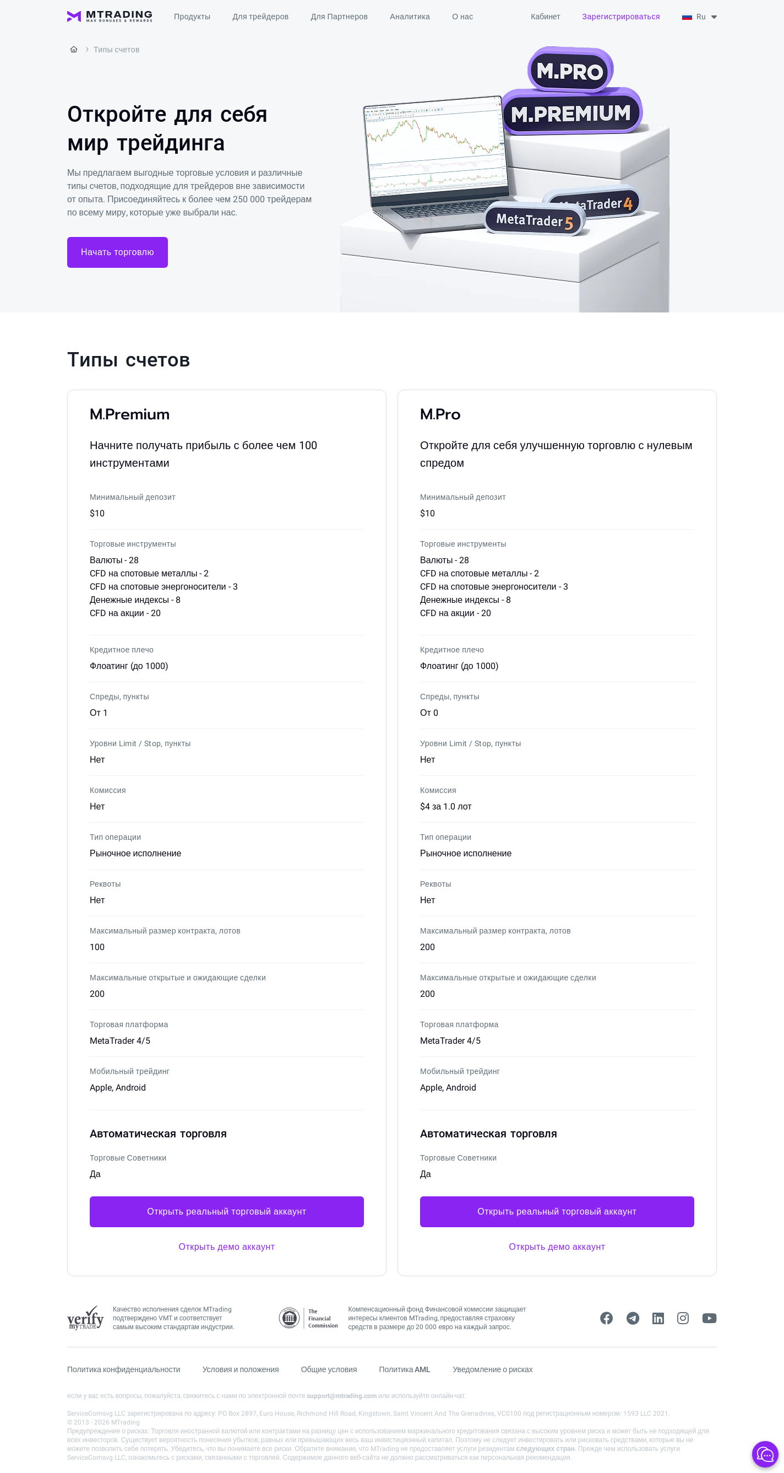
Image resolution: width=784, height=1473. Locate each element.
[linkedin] (658, 1318)
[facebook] (606, 1318)
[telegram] (633, 1318)
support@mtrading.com (342, 1396)
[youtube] (709, 1318)
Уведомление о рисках (493, 1369)
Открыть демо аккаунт (226, 1247)
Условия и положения (241, 1369)
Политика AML (405, 1369)
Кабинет (545, 16)
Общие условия (329, 1369)
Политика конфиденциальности (124, 1369)
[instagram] (683, 1318)
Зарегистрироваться (621, 16)
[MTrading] (109, 16)
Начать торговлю (117, 252)
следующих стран (545, 1449)
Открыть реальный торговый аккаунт (226, 1211)
